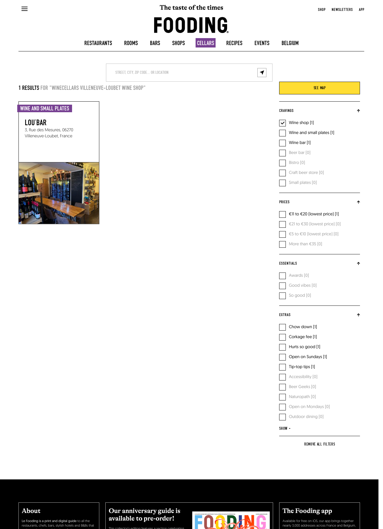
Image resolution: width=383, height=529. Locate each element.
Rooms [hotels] (131, 43)
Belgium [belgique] (290, 43)
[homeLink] (191, 24)
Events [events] (262, 43)
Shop (321, 9)
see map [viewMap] (320, 88)
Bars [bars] (155, 43)
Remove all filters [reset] (319, 444)
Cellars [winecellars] (205, 43)
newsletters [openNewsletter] (342, 9)
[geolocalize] (261, 72)
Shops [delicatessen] (178, 43)
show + (284, 428)
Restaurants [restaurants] (98, 43)
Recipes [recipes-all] (234, 43)
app (361, 9)
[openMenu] (24, 9)
